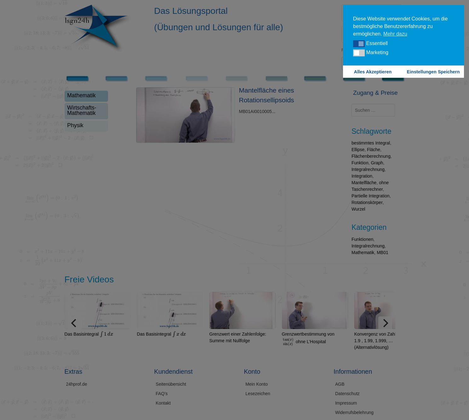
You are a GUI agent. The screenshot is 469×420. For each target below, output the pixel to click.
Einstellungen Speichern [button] (433, 71)
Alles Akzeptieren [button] (373, 71)
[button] (359, 43)
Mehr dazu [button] (395, 34)
